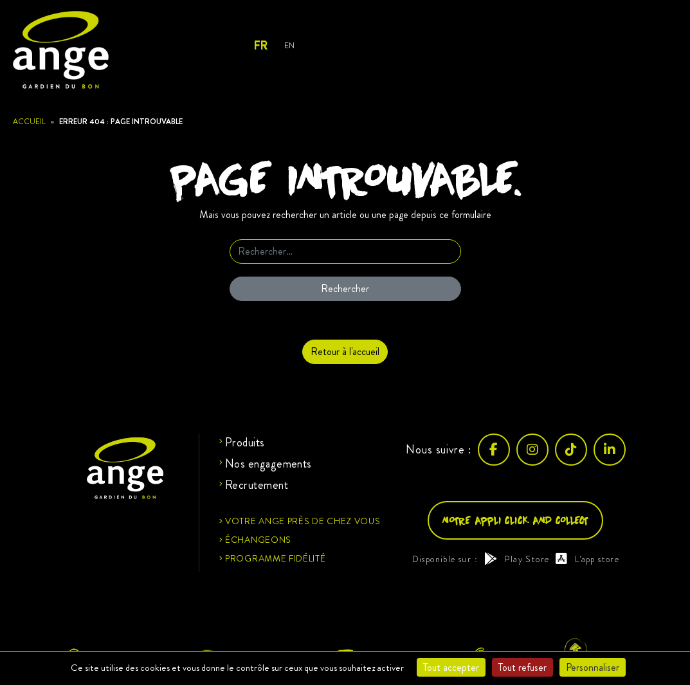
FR (260, 45)
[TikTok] (571, 450)
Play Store (516, 559)
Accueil (29, 121)
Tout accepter (451, 667)
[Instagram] (532, 450)
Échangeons (258, 539)
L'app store (587, 559)
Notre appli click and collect (515, 520)
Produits (245, 442)
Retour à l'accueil (345, 351)
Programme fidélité (275, 558)
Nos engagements (268, 463)
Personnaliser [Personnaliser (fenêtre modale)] (592, 667)
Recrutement (256, 485)
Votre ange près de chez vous (303, 521)
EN (289, 45)
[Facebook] (494, 450)
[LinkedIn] (610, 450)
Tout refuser (522, 667)
